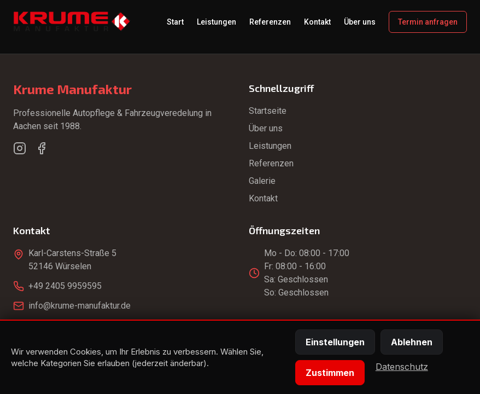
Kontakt (317, 22)
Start (175, 22)
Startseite (267, 111)
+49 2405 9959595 (65, 286)
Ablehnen (411, 342)
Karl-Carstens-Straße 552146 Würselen (72, 259)
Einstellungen (335, 342)
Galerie (262, 181)
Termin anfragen (428, 22)
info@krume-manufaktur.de (79, 305)
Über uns (360, 22)
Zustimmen (330, 372)
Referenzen (270, 22)
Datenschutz (402, 366)
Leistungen (216, 22)
